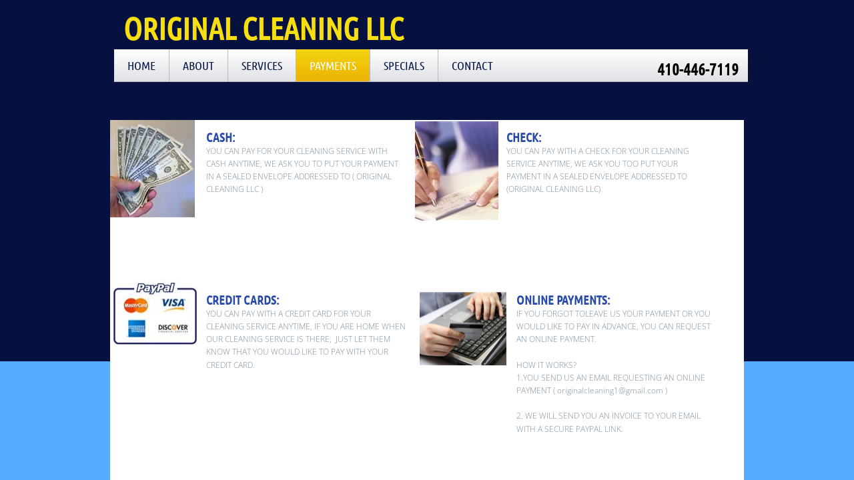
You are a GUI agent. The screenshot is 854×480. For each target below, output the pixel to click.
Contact (472, 65)
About (198, 65)
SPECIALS (404, 65)
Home (141, 65)
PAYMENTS (333, 65)
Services (262, 65)
